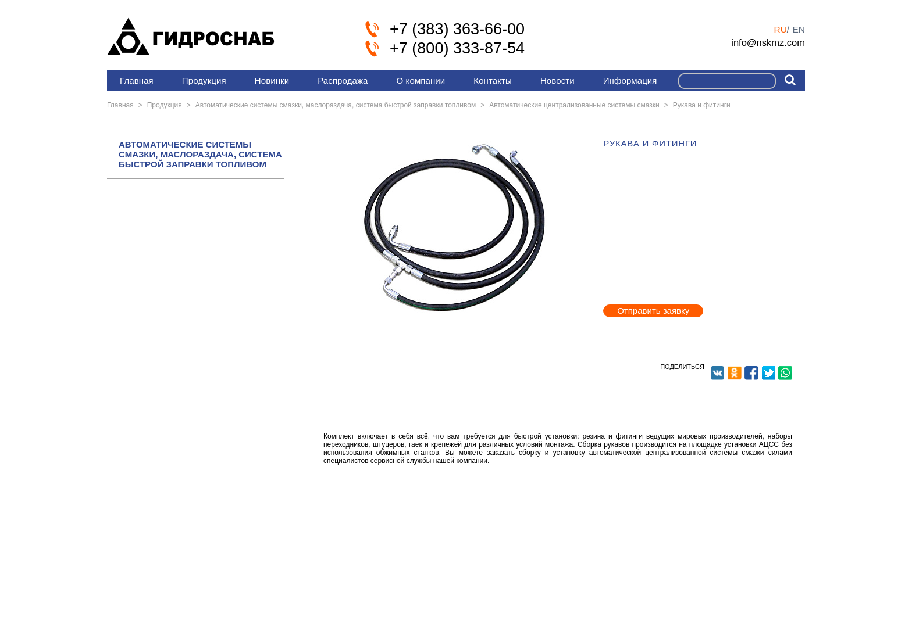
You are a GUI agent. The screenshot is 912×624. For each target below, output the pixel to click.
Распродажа (343, 80)
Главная (137, 80)
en (798, 29)
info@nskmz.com (768, 42)
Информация (630, 80)
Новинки (272, 80)
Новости (557, 80)
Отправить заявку (653, 310)
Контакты (492, 80)
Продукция (204, 80)
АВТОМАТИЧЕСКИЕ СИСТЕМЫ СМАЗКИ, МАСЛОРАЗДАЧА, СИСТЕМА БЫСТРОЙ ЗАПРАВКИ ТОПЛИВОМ (200, 154)
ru (780, 29)
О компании (421, 80)
